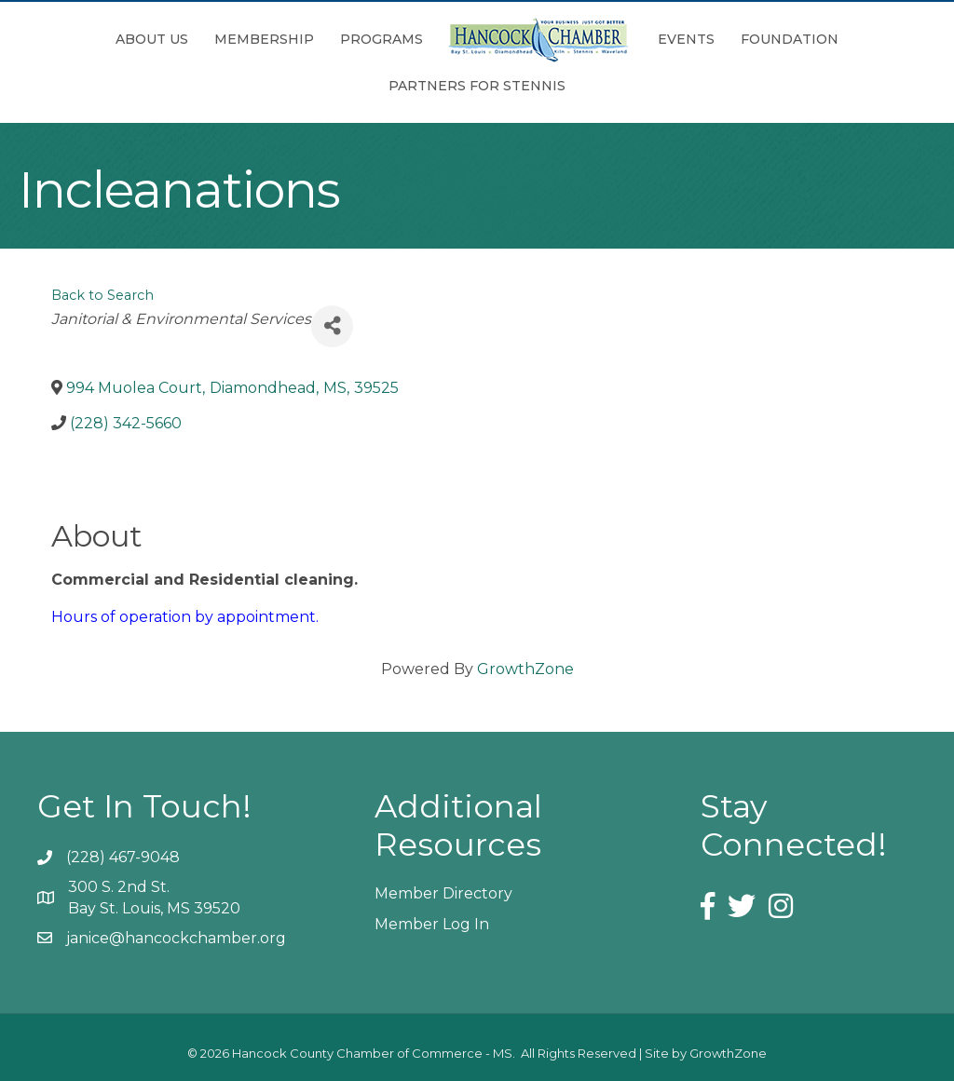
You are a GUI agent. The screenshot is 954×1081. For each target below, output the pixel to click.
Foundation (789, 39)
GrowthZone (525, 669)
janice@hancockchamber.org (176, 938)
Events (686, 39)
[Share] (332, 326)
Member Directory (443, 893)
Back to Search (102, 295)
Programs (381, 39)
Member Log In (432, 924)
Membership (264, 39)
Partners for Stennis (477, 85)
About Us (152, 39)
